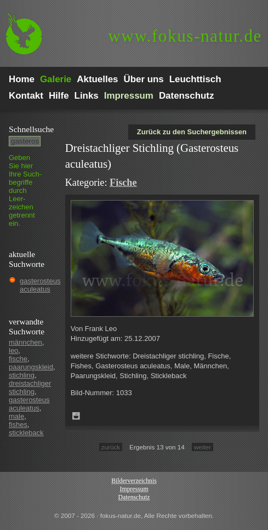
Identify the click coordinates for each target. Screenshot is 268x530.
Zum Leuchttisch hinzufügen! (76, 416)
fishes (18, 424)
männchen (25, 342)
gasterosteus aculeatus (40, 285)
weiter (202, 447)
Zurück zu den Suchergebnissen (192, 132)
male (16, 416)
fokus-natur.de (185, 35)
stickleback (26, 433)
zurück (110, 447)
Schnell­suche (31, 129)
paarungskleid (31, 367)
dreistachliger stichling (30, 387)
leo (13, 350)
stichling (22, 375)
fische (18, 359)
